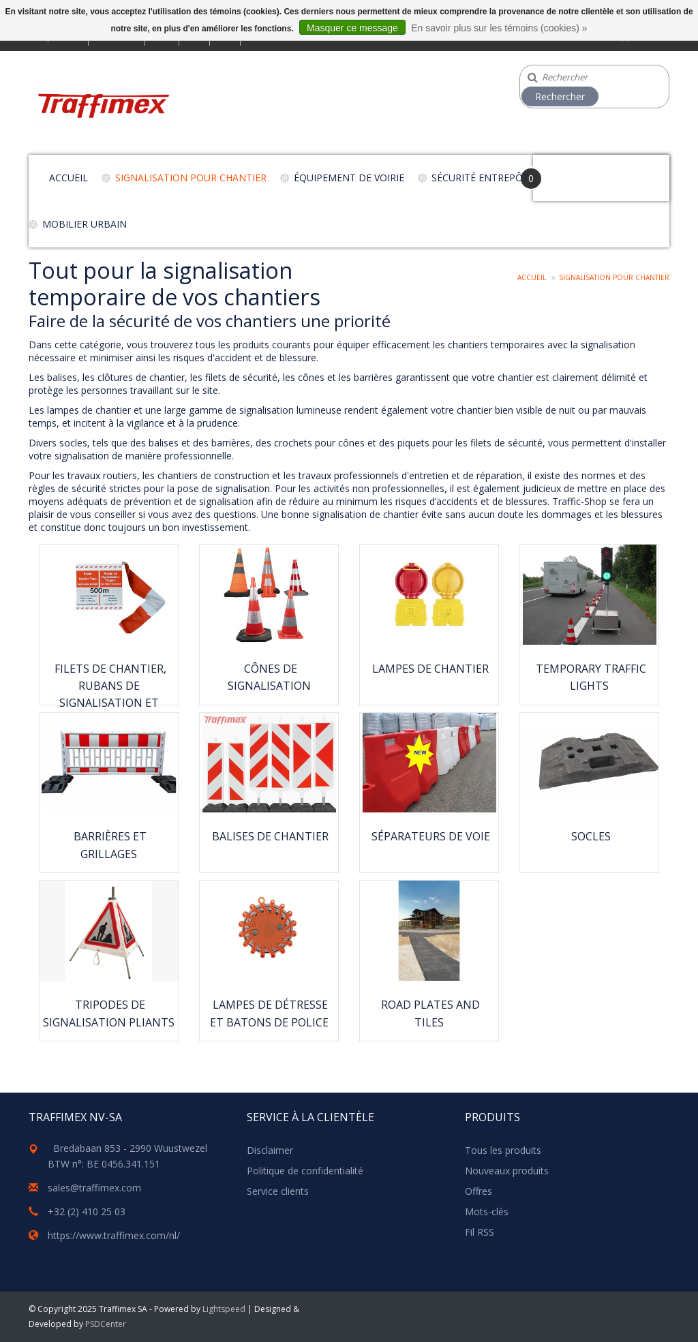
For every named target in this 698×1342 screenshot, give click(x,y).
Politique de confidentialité (305, 1170)
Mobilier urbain (84, 223)
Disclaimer (270, 1150)
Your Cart (571, 171)
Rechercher (560, 96)
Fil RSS (479, 1231)
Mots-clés (487, 1211)
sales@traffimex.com (94, 1187)
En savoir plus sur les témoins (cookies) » (499, 27)
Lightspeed (223, 1309)
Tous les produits (503, 1150)
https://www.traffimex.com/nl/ (114, 1235)
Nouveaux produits (507, 1170)
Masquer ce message (352, 27)
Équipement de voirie (349, 177)
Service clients (278, 1191)
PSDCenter (105, 1324)
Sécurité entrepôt (480, 177)
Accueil (68, 177)
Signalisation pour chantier (191, 177)
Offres (478, 1191)
